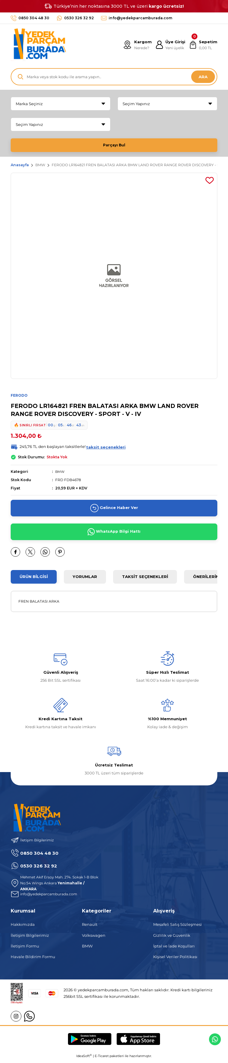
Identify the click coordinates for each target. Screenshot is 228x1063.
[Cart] (202, 44)
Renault (89, 927)
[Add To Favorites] (209, 183)
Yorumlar (85, 579)
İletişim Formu (25, 948)
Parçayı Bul (114, 145)
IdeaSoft (84, 1058)
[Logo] (38, 44)
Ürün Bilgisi (34, 579)
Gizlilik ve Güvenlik (171, 938)
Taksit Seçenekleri (145, 579)
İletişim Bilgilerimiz (30, 938)
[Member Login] (168, 44)
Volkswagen (93, 938)
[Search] (114, 76)
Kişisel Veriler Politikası (175, 959)
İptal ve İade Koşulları (174, 948)
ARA (203, 76)
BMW (60, 474)
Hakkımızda (23, 927)
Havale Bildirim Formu (33, 959)
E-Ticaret (102, 1058)
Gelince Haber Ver (114, 511)
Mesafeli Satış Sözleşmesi (177, 927)
